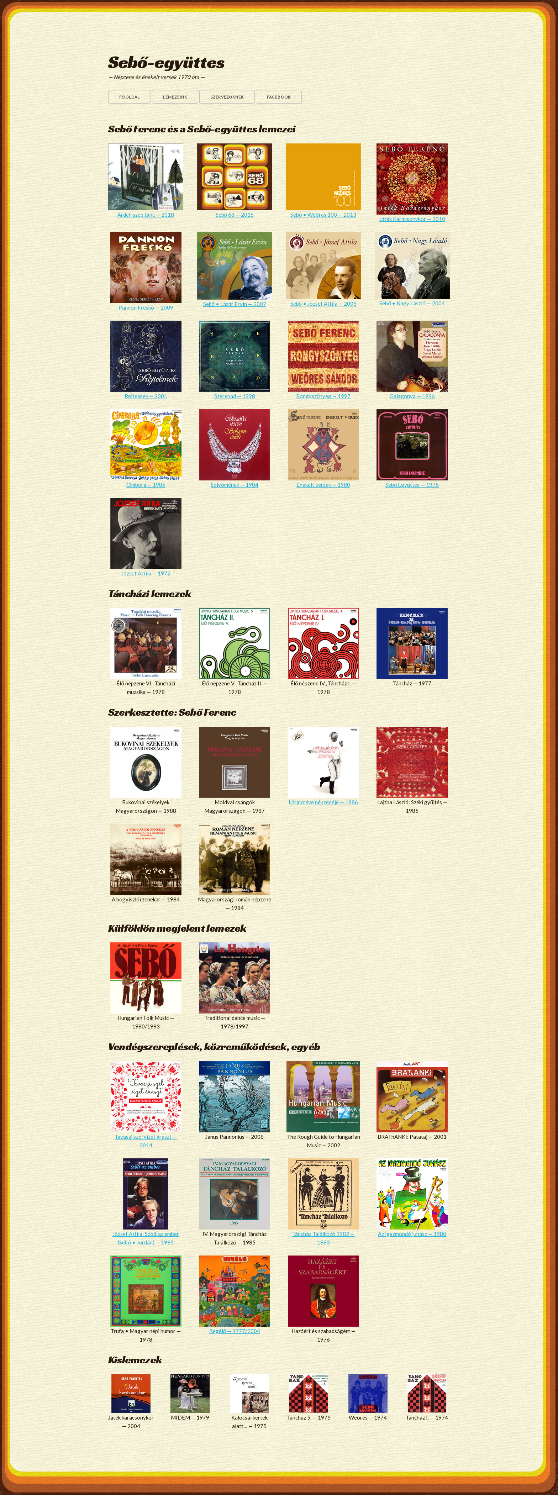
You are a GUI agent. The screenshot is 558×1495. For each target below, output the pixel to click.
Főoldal (129, 97)
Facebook (279, 97)
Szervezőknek (227, 97)
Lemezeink (175, 97)
